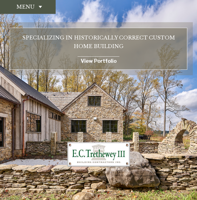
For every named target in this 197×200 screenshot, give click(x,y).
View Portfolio (99, 61)
